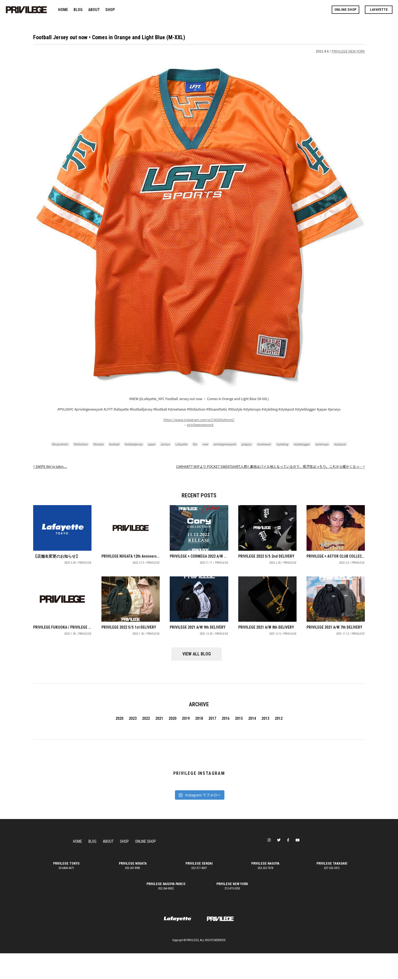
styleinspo (322, 444)
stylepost (340, 444)
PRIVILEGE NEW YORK (348, 51)
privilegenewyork (200, 424)
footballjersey (134, 444)
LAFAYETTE (379, 9)
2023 (133, 744)
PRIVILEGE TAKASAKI (331, 889)
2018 (199, 744)
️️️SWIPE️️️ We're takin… (50, 466)
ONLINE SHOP (345, 9)
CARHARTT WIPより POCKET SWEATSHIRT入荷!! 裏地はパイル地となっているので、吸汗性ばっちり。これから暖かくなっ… (270, 466)
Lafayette (181, 444)
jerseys (165, 444)
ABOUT (94, 9)
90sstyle (98, 444)
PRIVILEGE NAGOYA (265, 889)
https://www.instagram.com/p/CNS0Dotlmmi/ (199, 419)
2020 (119, 744)
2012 (278, 744)
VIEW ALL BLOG (199, 680)
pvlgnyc (247, 444)
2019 (186, 744)
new (205, 444)
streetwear (264, 444)
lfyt (195, 444)
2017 (212, 744)
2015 (239, 744)
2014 (252, 744)
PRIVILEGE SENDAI (199, 889)
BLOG (78, 9)
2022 (146, 744)
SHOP (110, 9)
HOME (63, 9)
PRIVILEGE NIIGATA (133, 889)
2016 (225, 744)
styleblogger (302, 444)
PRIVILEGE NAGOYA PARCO (165, 910)
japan (151, 444)
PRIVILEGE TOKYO (66, 889)
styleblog (282, 444)
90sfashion (81, 444)
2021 (159, 744)
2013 (265, 744)
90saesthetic (60, 444)
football (114, 444)
